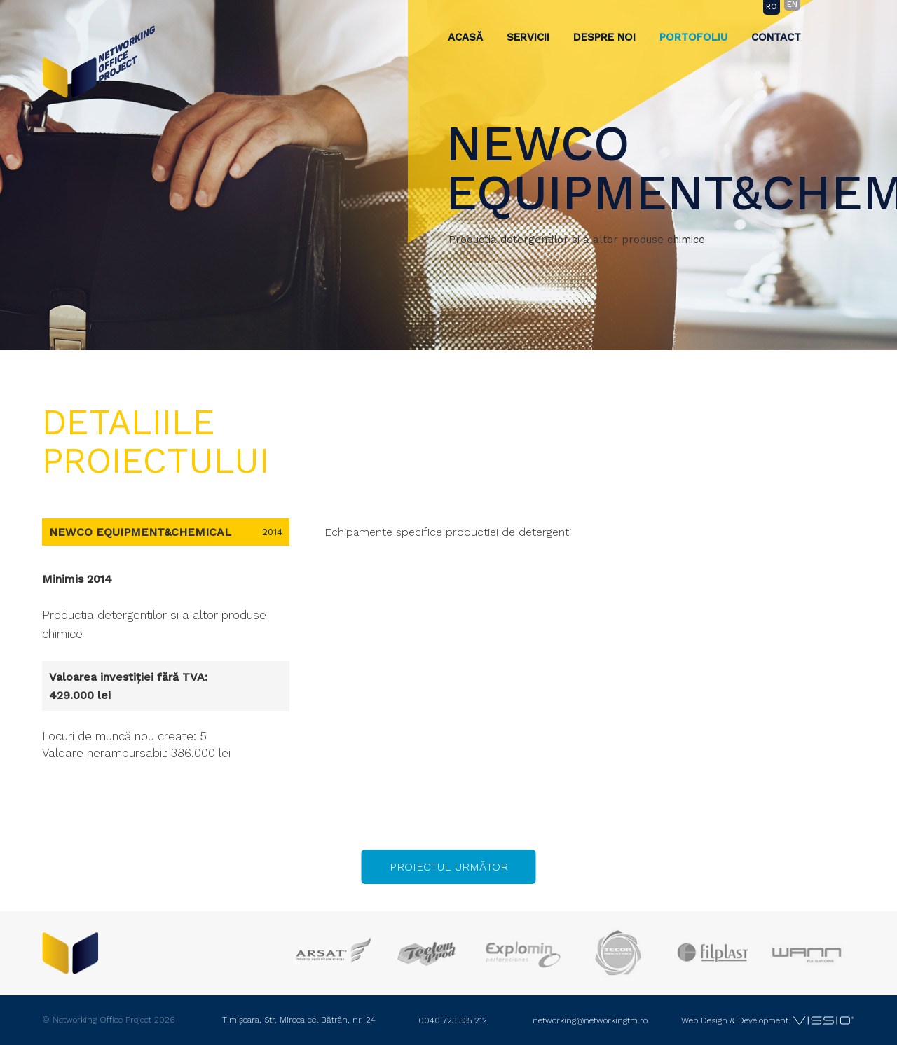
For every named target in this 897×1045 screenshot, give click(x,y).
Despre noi (604, 37)
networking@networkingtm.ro (590, 1020)
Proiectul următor (449, 866)
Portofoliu (693, 37)
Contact (776, 37)
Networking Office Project (99, 61)
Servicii (528, 37)
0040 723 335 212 (452, 1020)
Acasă (465, 37)
